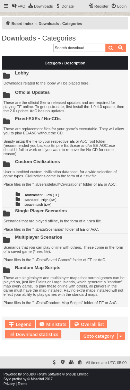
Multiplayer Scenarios (38, 237)
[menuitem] (18, 6)
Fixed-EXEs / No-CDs (38, 118)
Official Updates (32, 92)
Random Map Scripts (37, 267)
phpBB (28, 374)
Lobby (22, 73)
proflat (17, 379)
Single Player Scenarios (41, 210)
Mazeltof (37, 379)
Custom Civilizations (37, 161)
